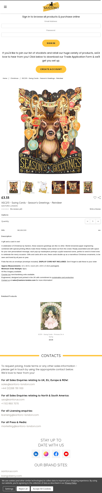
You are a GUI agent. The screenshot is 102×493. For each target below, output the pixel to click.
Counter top (6, 274)
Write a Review (95, 209)
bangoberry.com (11, 475)
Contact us (5, 280)
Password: (51, 30)
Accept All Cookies (42, 488)
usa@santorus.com (12, 399)
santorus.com (9, 471)
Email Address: (51, 21)
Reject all (23, 488)
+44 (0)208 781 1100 (12, 388)
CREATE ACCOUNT (51, 69)
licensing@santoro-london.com (20, 415)
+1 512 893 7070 (10, 403)
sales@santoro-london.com (18, 384)
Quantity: (5, 221)
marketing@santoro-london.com (21, 426)
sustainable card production (63, 277)
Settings (9, 488)
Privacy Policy (70, 483)
